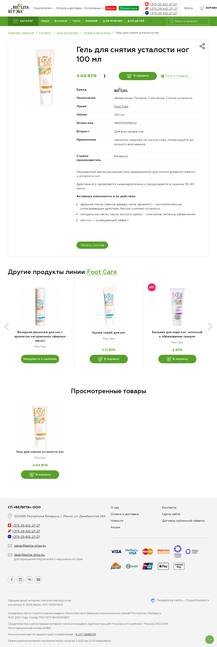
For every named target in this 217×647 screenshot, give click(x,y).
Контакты (169, 507)
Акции (111, 8)
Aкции (115, 527)
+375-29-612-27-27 (161, 9)
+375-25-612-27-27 (161, 13)
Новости (117, 521)
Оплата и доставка (69, 8)
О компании (93, 8)
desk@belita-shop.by (29, 555)
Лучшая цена (129, 8)
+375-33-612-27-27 (161, 4)
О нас (115, 507)
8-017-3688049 (85, 634)
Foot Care (121, 106)
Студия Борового (197, 600)
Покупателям (43, 8)
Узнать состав (92, 245)
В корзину (138, 76)
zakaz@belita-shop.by (30, 546)
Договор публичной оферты (183, 521)
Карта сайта (171, 514)
